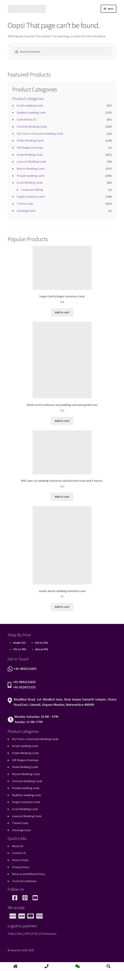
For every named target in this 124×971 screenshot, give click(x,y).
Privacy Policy (20, 867)
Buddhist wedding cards (31, 112)
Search (108, 966)
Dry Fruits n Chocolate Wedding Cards (40, 133)
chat (77, 966)
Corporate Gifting (32, 189)
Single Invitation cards (31, 196)
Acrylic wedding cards (30, 105)
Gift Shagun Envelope (30, 147)
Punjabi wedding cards (30, 175)
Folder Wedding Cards (30, 140)
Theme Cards (25, 203)
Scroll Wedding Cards (30, 182)
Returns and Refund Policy (28, 874)
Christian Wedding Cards (32, 126)
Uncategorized (26, 210)
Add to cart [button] (62, 312)
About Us (17, 846)
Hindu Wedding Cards (30, 154)
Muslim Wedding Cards (31, 168)
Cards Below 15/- (27, 119)
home (15, 966)
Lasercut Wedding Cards (31, 161)
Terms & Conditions (24, 881)
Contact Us (19, 853)
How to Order (20, 860)
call (46, 966)
